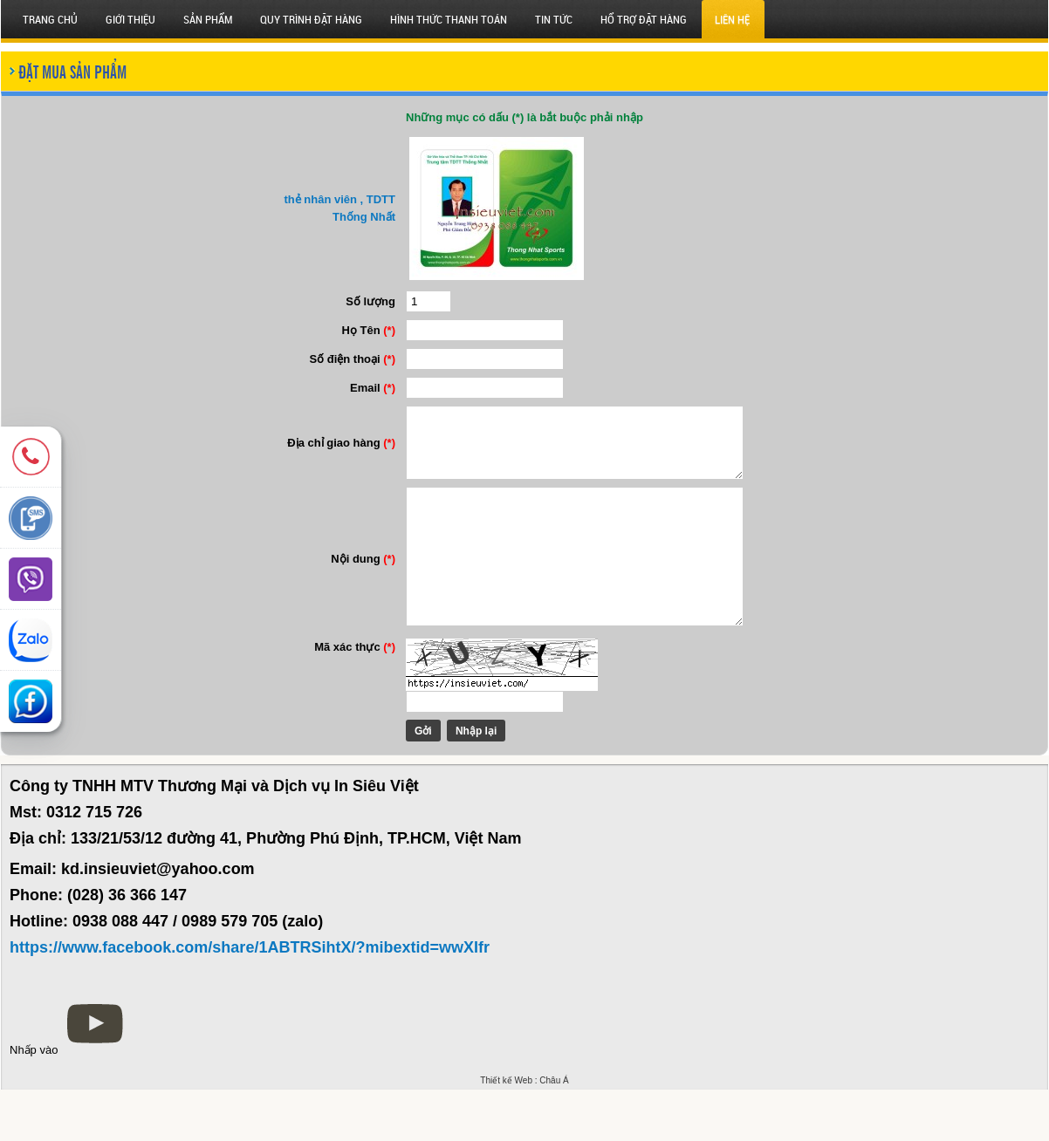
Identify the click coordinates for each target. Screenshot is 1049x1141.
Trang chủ (50, 19)
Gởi (407, 782)
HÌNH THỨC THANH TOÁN (448, 19)
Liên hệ (732, 19)
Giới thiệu (130, 19)
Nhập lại (460, 782)
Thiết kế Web (506, 1132)
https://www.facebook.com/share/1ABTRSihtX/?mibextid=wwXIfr (250, 999)
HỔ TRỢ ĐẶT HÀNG (643, 19)
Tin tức (553, 19)
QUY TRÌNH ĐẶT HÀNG (311, 19)
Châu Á (553, 1132)
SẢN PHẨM (207, 19)
